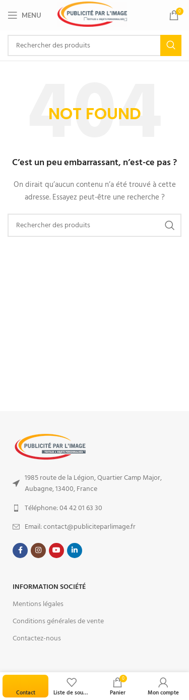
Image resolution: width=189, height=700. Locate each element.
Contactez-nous (37, 638)
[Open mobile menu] (24, 15)
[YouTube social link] (56, 550)
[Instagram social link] (38, 550)
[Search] (94, 45)
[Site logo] (92, 14)
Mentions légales (38, 604)
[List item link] (94, 483)
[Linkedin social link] (74, 550)
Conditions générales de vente (58, 621)
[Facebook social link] (20, 550)
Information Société (49, 587)
